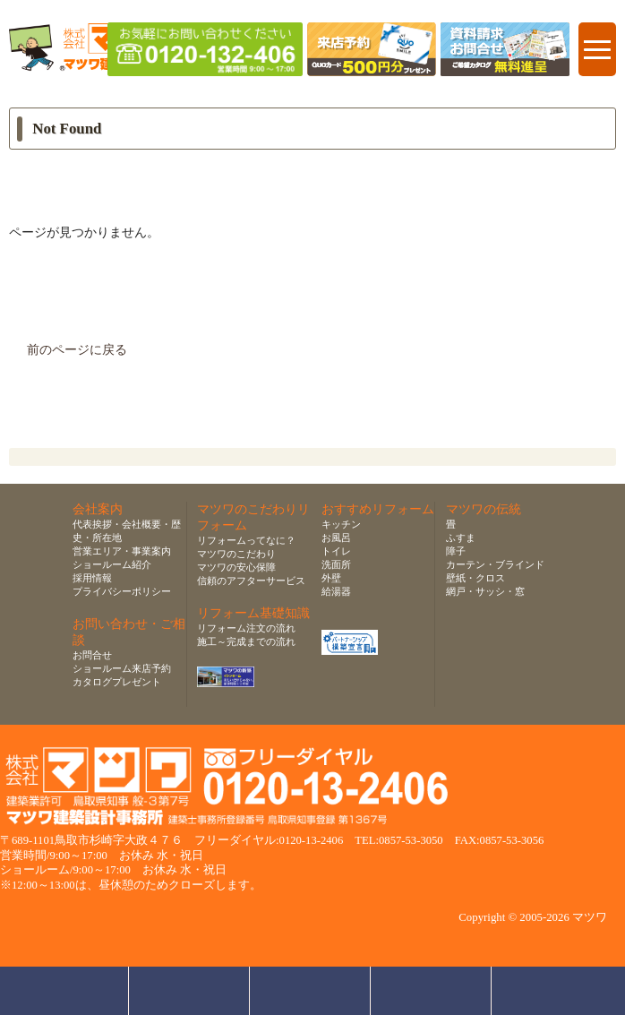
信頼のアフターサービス (251, 580)
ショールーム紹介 (112, 564)
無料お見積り (310, 991)
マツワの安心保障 (236, 567)
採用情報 (92, 577)
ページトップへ (556, 991)
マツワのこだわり (236, 553)
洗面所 (336, 564)
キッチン (341, 524)
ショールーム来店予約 (122, 668)
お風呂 (336, 537)
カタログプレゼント (117, 681)
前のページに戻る (77, 350)
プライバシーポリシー (122, 591)
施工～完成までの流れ (246, 641)
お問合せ (92, 654)
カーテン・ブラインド (495, 564)
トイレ (336, 551)
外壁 (331, 577)
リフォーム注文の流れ (246, 628)
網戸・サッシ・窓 (485, 591)
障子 (456, 551)
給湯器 (336, 591)
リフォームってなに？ (246, 540)
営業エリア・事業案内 (122, 551)
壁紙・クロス (475, 577)
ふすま (460, 537)
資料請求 (431, 991)
